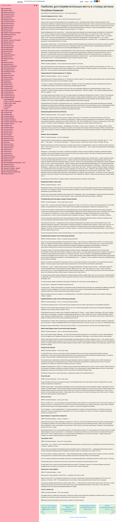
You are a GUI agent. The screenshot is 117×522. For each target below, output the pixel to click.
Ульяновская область (8, 159)
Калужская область (8, 36)
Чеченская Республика (8, 166)
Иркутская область (8, 31)
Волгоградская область (9, 21)
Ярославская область (8, 173)
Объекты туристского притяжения (12, 101)
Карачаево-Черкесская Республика (12, 40)
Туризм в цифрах (8, 105)
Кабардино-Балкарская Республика (12, 32)
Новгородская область (8, 70)
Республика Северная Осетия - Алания (12, 121)
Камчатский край (7, 38)
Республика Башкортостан (9, 90)
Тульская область (7, 153)
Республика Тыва (7, 125)
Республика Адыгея (8, 86)
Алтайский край (7, 8)
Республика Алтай (7, 88)
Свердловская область (9, 140)
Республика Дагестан (8, 94)
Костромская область (8, 45)
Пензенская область (8, 79)
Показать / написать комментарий (78, 517)
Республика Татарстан (8, 123)
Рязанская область (8, 131)
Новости (6, 108)
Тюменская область (8, 155)
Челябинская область (8, 164)
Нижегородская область (9, 68)
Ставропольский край (8, 146)
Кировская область (8, 44)
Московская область (8, 62)
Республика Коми (7, 112)
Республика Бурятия (8, 92)
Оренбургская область (8, 75)
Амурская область (7, 10)
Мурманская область (8, 64)
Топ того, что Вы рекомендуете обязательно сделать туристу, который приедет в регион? (48, 507)
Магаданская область (8, 58)
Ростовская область (8, 129)
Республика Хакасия (8, 127)
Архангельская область (9, 12)
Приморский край (7, 83)
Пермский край (7, 81)
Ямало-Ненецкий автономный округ (12, 172)
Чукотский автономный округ (10, 170)
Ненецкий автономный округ (10, 66)
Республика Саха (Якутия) (9, 120)
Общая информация (9, 99)
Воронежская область (8, 25)
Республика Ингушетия (9, 96)
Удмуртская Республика (9, 157)
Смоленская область (8, 144)
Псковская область (8, 84)
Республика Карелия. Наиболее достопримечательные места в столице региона (87, 507)
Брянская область (7, 18)
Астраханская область (8, 14)
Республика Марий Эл (8, 116)
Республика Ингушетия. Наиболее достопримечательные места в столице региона (68, 508)
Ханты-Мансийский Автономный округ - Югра (14, 162)
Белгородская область (8, 16)
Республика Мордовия (8, 118)
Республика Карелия (8, 110)
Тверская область (7, 149)
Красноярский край (8, 49)
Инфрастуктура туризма (10, 103)
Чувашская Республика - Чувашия (11, 168)
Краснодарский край (8, 47)
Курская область (7, 53)
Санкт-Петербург (7, 134)
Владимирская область (9, 19)
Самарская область (8, 133)
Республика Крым (7, 114)
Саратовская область (8, 136)
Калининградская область (9, 34)
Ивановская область (8, 29)
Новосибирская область (9, 71)
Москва (5, 60)
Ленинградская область (9, 55)
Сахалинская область (8, 138)
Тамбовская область (8, 147)
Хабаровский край (7, 160)
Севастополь (6, 142)
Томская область (7, 151)
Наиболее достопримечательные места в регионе (107, 507)
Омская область (7, 73)
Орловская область (8, 77)
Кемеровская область (8, 42)
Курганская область (8, 51)
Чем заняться (7, 107)
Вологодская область (8, 23)
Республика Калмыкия (8, 97)
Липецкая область (7, 57)
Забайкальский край (8, 27)
